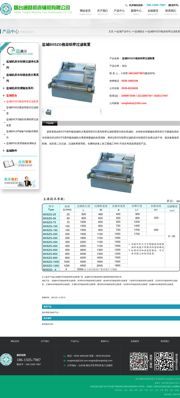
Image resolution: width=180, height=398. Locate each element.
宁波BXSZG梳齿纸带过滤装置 (141, 281)
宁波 (146, 390)
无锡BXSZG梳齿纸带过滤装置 (63, 281)
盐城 (176, 390)
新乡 (141, 390)
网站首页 (85, 10)
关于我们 (102, 10)
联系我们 (170, 10)
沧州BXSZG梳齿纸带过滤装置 (135, 284)
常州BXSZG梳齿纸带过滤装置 (89, 281)
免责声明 (176, 394)
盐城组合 (139, 31)
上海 (156, 390)
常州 (136, 390)
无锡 (131, 390)
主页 (111, 31)
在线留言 (153, 10)
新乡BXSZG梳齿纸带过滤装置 (115, 281)
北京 (151, 390)
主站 (126, 390)
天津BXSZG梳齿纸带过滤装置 (84, 284)
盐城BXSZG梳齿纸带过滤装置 (164, 31)
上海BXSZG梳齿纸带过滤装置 (58, 284)
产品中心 (119, 10)
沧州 (171, 390)
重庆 (166, 390)
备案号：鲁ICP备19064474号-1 (167, 383)
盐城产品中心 (124, 31)
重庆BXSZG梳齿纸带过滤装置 (109, 284)
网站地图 (167, 394)
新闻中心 (136, 10)
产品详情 (49, 123)
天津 (161, 390)
